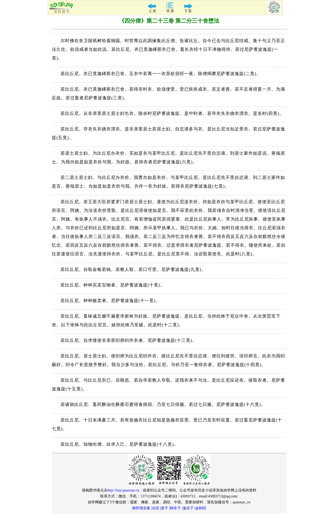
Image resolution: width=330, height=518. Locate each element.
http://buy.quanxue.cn (123, 490)
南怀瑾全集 (141, 508)
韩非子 (175, 508)
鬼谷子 (188, 508)
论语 (155, 508)
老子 (164, 508)
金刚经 (200, 508)
